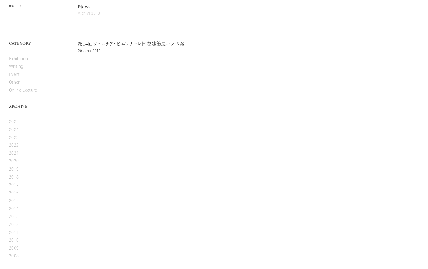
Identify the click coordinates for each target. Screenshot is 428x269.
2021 (14, 153)
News (84, 7)
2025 (14, 122)
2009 (14, 248)
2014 (14, 209)
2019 (14, 169)
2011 (14, 233)
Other (14, 82)
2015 (14, 201)
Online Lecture (23, 90)
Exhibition (18, 59)
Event (14, 75)
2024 (14, 130)
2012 (14, 225)
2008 (14, 256)
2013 (14, 217)
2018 (14, 177)
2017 (14, 185)
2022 (14, 145)
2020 (14, 161)
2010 (14, 240)
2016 (14, 193)
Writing (16, 67)
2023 (14, 138)
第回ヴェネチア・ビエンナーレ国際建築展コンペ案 (131, 44)
